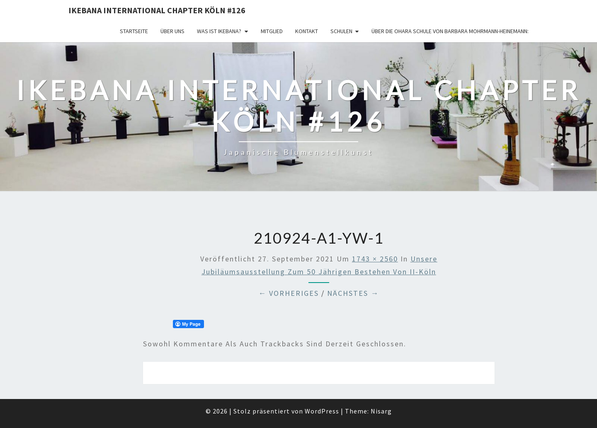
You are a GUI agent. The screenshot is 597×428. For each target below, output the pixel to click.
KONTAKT (306, 31)
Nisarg (381, 411)
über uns (172, 31)
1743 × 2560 (375, 259)
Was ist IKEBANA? (219, 31)
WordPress (322, 411)
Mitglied (272, 31)
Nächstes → (353, 293)
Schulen (341, 31)
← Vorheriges (288, 293)
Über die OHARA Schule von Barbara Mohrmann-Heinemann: (450, 31)
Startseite (134, 31)
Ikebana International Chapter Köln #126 (156, 10)
